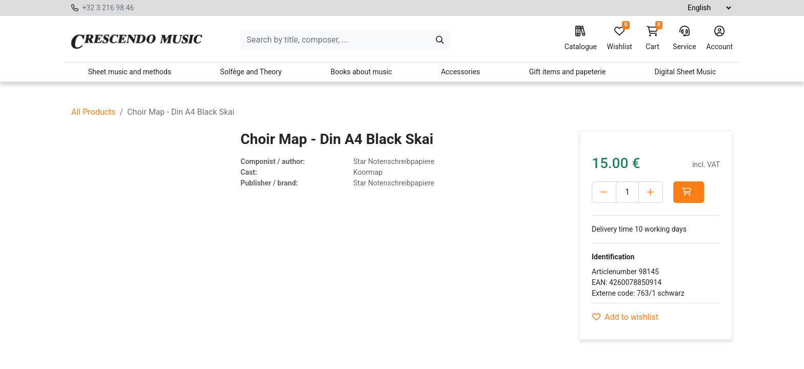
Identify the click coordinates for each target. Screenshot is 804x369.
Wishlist (619, 38)
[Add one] (650, 192)
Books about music (361, 72)
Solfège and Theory (251, 72)
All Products (93, 112)
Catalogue (581, 38)
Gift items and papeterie (567, 72)
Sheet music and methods (129, 72)
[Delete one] (604, 192)
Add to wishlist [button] (625, 317)
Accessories (460, 72)
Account (719, 38)
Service (684, 38)
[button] (690, 192)
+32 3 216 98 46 (108, 8)
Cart (652, 38)
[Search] (440, 40)
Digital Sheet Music (685, 72)
